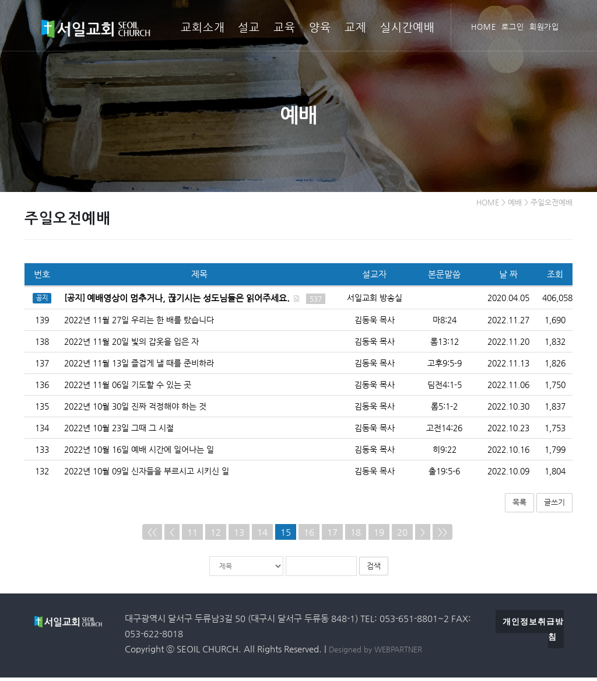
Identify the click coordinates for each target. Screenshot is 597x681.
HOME (483, 26)
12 (215, 535)
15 (285, 535)
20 (402, 535)
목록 (519, 505)
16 (309, 535)
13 (239, 535)
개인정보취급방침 (533, 632)
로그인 (512, 26)
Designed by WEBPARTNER (375, 652)
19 (379, 535)
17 (332, 535)
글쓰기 (554, 505)
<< (152, 535)
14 (262, 535)
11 (192, 535)
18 (355, 535)
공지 (42, 301)
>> (442, 535)
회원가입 (544, 26)
